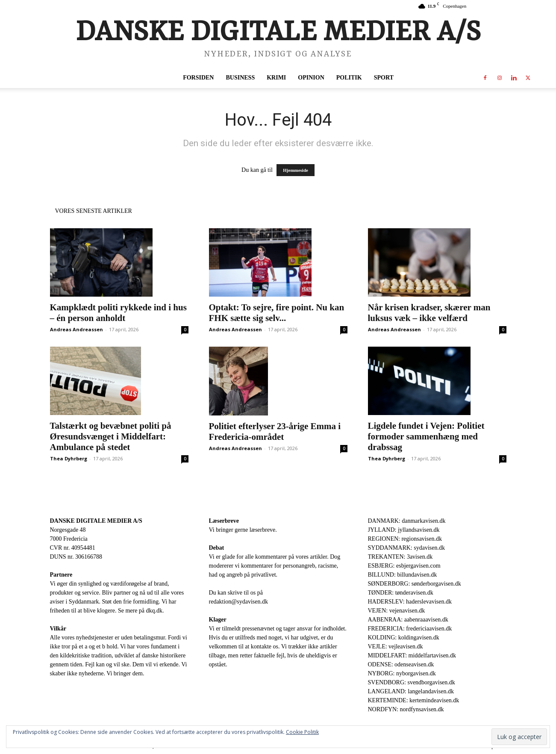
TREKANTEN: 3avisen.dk (400, 557)
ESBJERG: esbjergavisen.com (404, 566)
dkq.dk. (155, 610)
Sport (384, 77)
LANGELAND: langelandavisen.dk (411, 691)
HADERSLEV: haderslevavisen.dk (410, 601)
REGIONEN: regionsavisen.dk (405, 539)
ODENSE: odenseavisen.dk (401, 664)
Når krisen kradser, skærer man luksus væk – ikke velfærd (429, 312)
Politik (349, 77)
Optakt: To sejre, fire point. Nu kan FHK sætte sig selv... (276, 312)
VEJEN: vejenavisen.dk (396, 610)
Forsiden (198, 77)
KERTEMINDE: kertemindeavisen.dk (413, 700)
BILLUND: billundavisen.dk (402, 574)
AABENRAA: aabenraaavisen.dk (408, 619)
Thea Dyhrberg (68, 458)
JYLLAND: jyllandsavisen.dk (404, 530)
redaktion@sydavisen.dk (238, 601)
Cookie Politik (302, 732)
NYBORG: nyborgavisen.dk (402, 673)
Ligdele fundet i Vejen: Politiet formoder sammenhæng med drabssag (426, 436)
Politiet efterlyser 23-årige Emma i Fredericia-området (275, 431)
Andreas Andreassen (76, 329)
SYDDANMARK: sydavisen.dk (406, 548)
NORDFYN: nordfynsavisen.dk (406, 709)
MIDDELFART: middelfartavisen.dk (412, 655)
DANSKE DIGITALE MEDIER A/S (96, 521)
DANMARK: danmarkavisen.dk (407, 521)
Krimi (276, 77)
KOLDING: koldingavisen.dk (403, 637)
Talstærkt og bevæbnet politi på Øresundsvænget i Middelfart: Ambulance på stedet (110, 436)
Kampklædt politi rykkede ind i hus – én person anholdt (118, 312)
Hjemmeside (295, 170)
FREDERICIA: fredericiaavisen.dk (410, 628)
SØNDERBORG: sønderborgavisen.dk (414, 583)
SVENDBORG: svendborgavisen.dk (411, 682)
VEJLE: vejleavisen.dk (395, 646)
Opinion (311, 77)
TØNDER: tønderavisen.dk (400, 592)
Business (240, 77)
